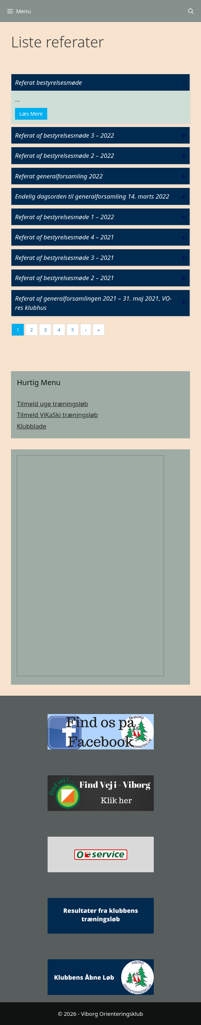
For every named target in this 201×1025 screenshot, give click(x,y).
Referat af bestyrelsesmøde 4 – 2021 (64, 237)
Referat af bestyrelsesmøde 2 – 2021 (64, 278)
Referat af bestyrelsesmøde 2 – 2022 (64, 155)
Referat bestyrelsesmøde (48, 82)
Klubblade (31, 426)
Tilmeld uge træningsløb (52, 403)
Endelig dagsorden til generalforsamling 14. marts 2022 (92, 196)
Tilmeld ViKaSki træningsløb (57, 414)
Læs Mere (31, 113)
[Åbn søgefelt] (191, 11)
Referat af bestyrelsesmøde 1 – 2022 (64, 217)
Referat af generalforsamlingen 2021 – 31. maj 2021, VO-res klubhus (93, 303)
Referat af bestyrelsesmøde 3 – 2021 (64, 257)
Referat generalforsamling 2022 (59, 176)
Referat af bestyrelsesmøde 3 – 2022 (64, 135)
